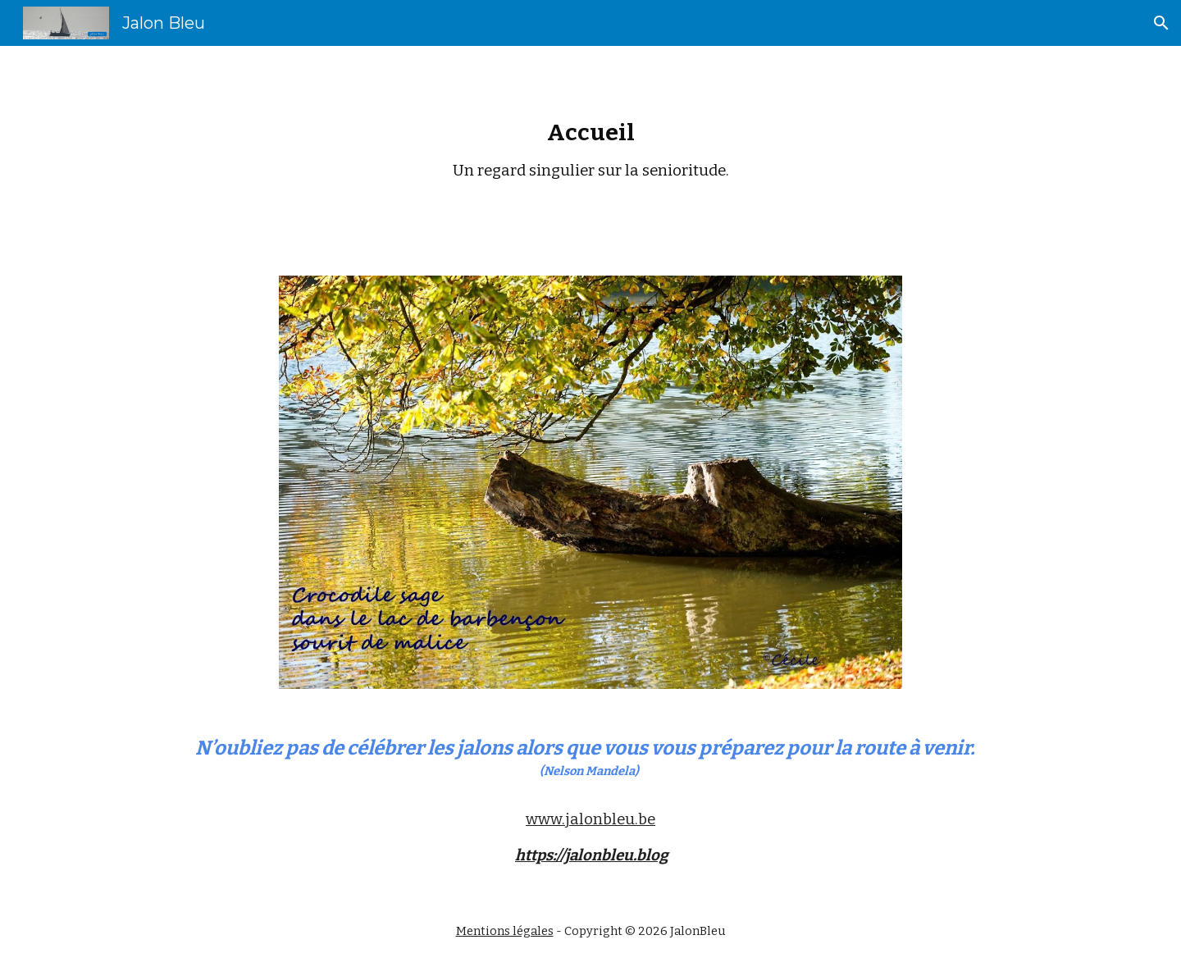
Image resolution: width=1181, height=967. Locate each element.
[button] (1161, 23)
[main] (590, 151)
